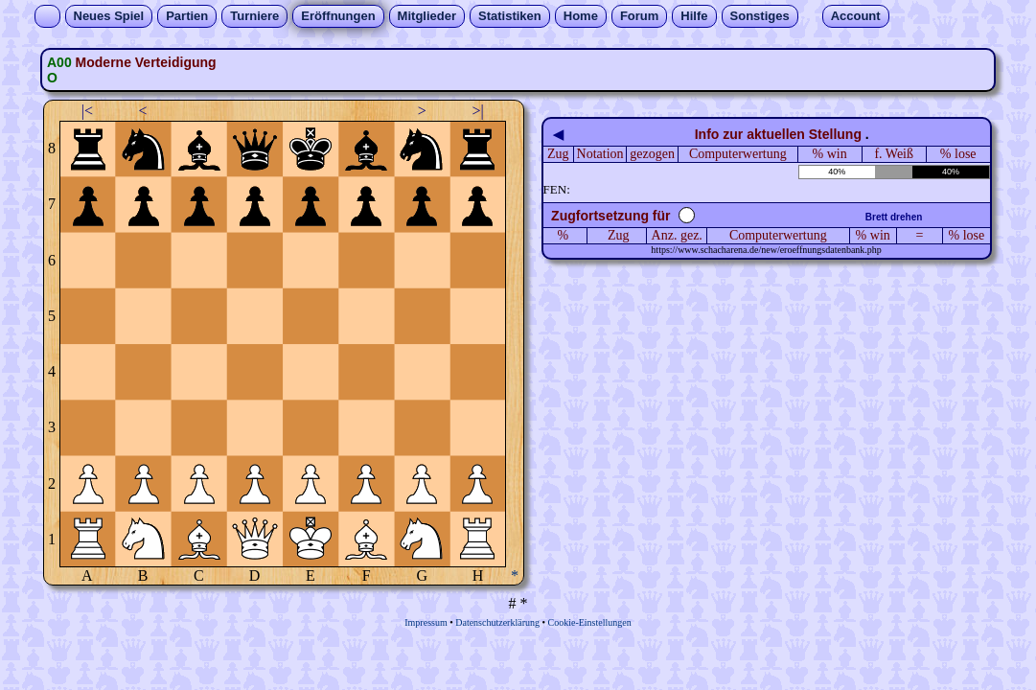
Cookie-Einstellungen (590, 622)
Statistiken (509, 16)
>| (477, 111)
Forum (639, 16)
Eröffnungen (338, 16)
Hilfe (693, 16)
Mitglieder (427, 16)
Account (856, 16)
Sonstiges (760, 16)
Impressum (425, 622)
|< (87, 111)
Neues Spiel (109, 16)
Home (581, 16)
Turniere (254, 16)
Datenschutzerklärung (497, 622)
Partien (187, 16)
